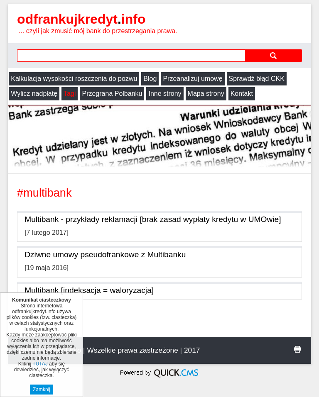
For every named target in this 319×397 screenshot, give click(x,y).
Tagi (70, 93)
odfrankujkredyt (81, 19)
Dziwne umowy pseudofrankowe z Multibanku (105, 254)
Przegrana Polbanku (112, 93)
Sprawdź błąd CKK (257, 78)
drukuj (297, 349)
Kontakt (242, 93)
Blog (150, 78)
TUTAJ (39, 364)
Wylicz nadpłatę (34, 93)
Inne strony (164, 93)
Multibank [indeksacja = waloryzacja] (89, 290)
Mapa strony (206, 93)
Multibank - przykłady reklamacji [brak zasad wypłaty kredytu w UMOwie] (153, 219)
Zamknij (41, 389)
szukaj (273, 55)
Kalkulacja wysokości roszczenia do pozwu (74, 78)
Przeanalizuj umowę (192, 78)
